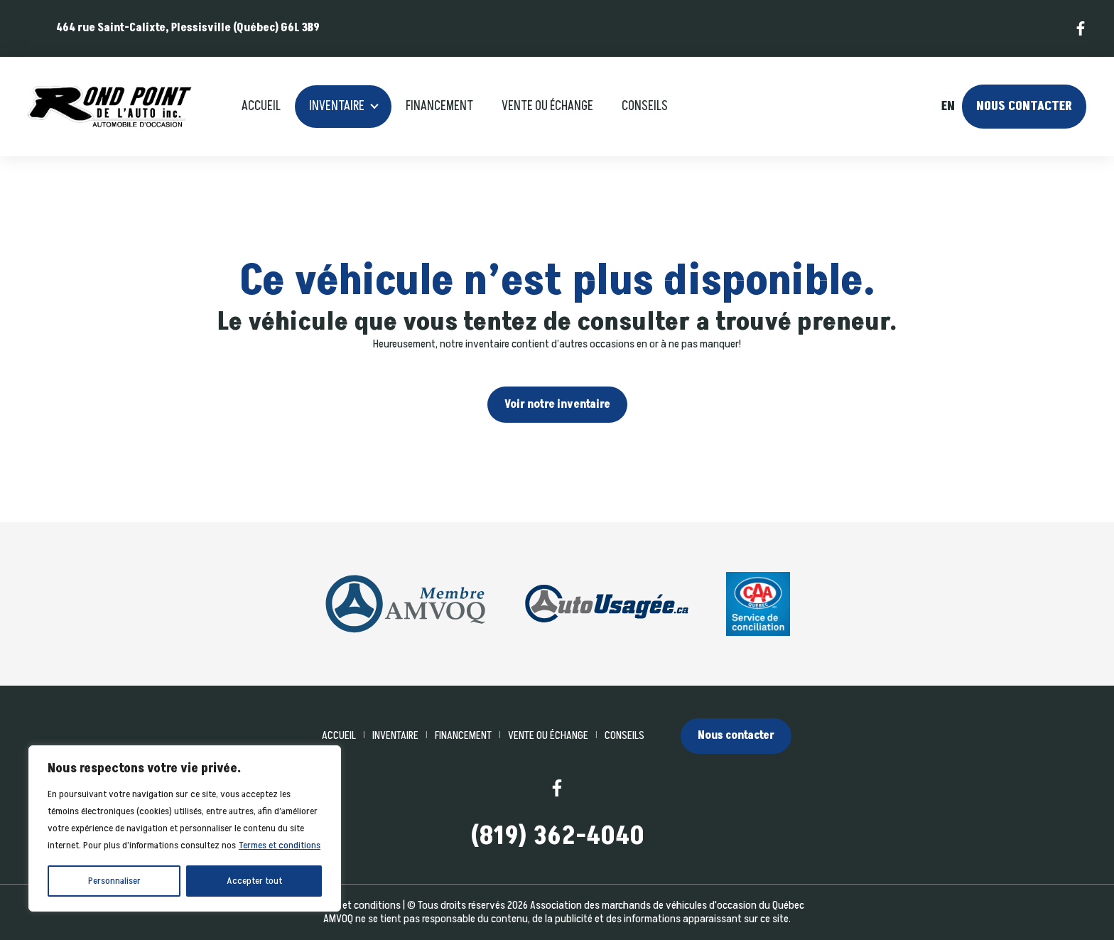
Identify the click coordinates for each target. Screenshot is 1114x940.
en (947, 106)
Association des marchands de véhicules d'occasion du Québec (667, 905)
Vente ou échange (547, 106)
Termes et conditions (279, 845)
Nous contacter (1024, 106)
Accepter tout (254, 880)
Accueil (261, 106)
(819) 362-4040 (557, 836)
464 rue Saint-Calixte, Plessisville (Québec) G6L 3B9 (188, 28)
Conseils (645, 106)
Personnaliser (114, 880)
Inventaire (336, 106)
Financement (439, 106)
